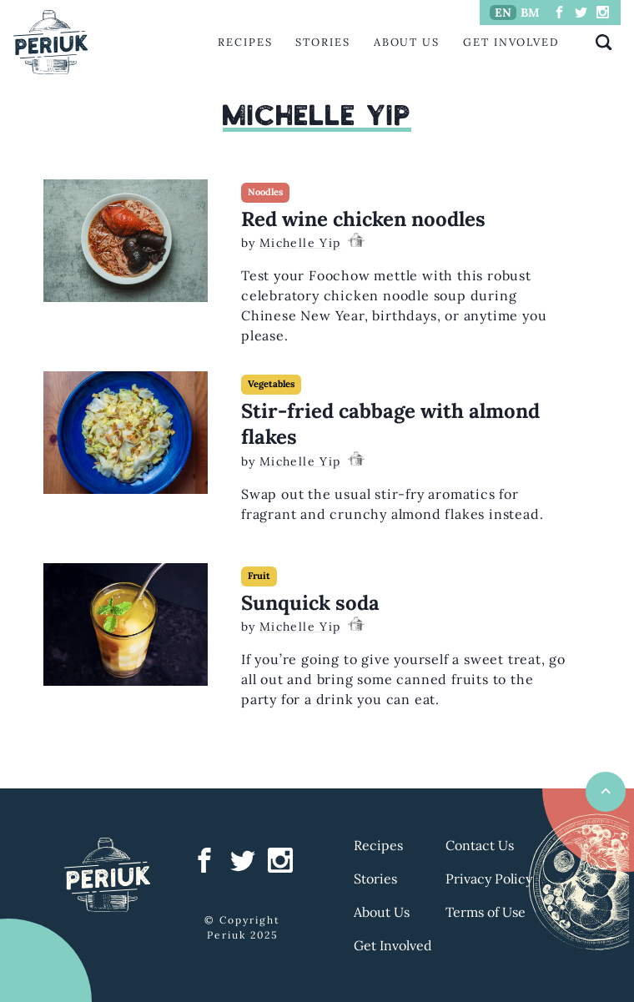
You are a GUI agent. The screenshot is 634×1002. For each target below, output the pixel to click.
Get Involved (511, 42)
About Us (407, 42)
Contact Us (479, 845)
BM (530, 12)
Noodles (265, 192)
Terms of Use (485, 912)
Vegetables (271, 384)
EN (503, 12)
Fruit (259, 576)
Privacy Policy (488, 878)
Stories (322, 42)
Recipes (245, 42)
